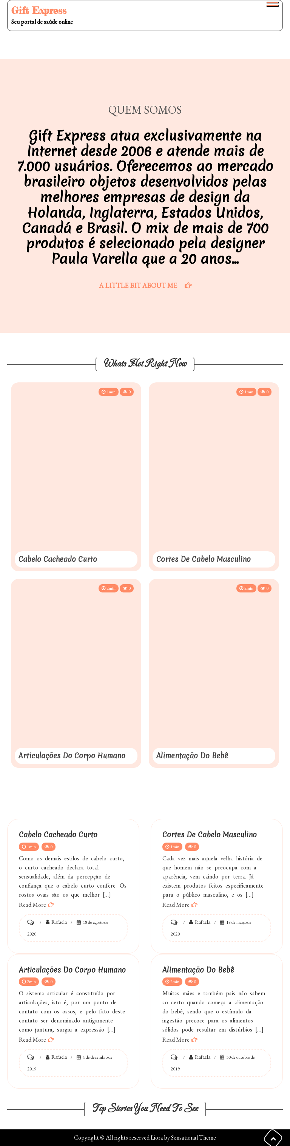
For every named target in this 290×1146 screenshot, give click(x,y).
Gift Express (38, 10)
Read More (32, 905)
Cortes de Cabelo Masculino (203, 559)
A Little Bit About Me (138, 285)
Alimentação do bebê (192, 756)
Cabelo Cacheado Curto (58, 559)
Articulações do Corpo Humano (72, 756)
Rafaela (59, 922)
